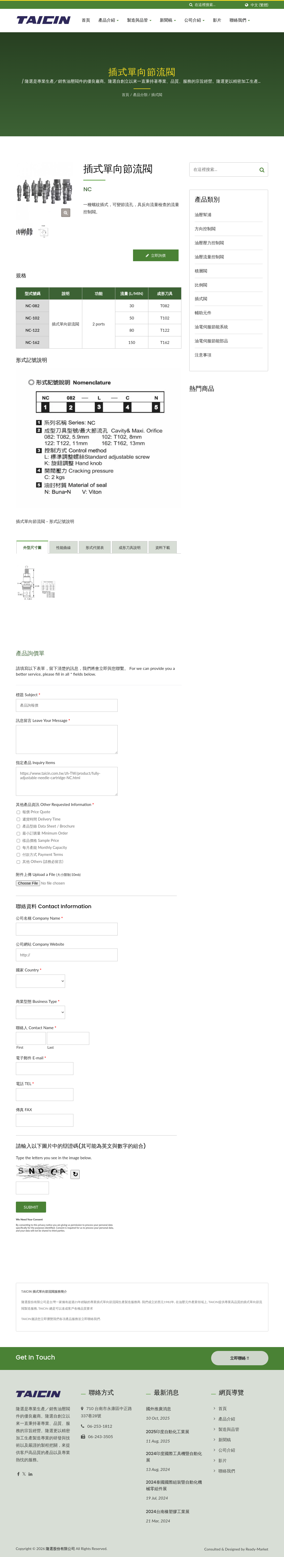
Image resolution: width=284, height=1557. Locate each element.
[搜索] (191, 4)
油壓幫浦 (203, 214)
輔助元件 (203, 312)
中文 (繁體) (259, 5)
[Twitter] (24, 1473)
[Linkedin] (30, 1473)
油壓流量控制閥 (209, 256)
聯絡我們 (240, 20)
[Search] (218, 4)
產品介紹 (108, 20)
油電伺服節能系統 (211, 326)
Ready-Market (257, 1548)
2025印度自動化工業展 (168, 1431)
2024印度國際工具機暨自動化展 (174, 1456)
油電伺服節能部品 (211, 340)
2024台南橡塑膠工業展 (168, 1511)
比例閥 (201, 284)
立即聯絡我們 (90, 1319)
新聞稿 (168, 20)
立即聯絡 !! (239, 1358)
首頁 (86, 20)
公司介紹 (194, 20)
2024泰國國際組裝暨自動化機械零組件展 (174, 1484)
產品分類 (140, 94)
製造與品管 (139, 20)
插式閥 (156, 94)
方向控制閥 (205, 228)
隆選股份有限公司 (60, 1548)
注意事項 (203, 354)
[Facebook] (18, 1473)
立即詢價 (156, 255)
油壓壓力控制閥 (209, 242)
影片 (217, 20)
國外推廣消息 (158, 1408)
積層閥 (201, 270)
